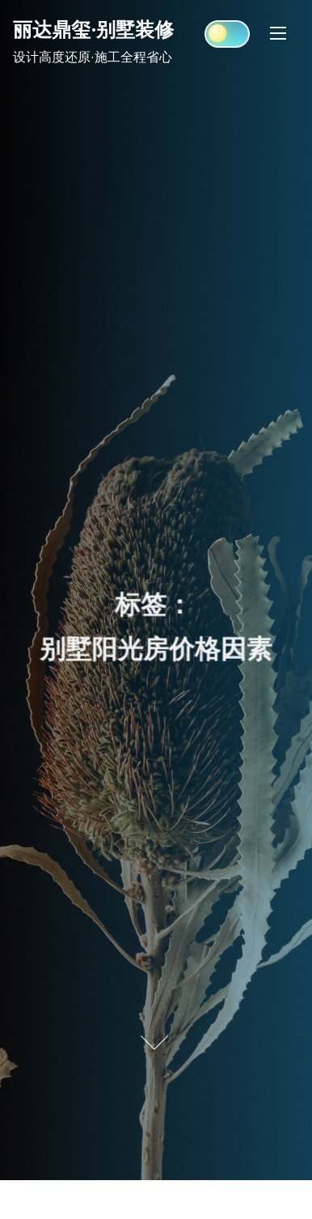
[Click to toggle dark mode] (227, 34)
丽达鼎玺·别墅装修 (93, 29)
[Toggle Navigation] (278, 32)
